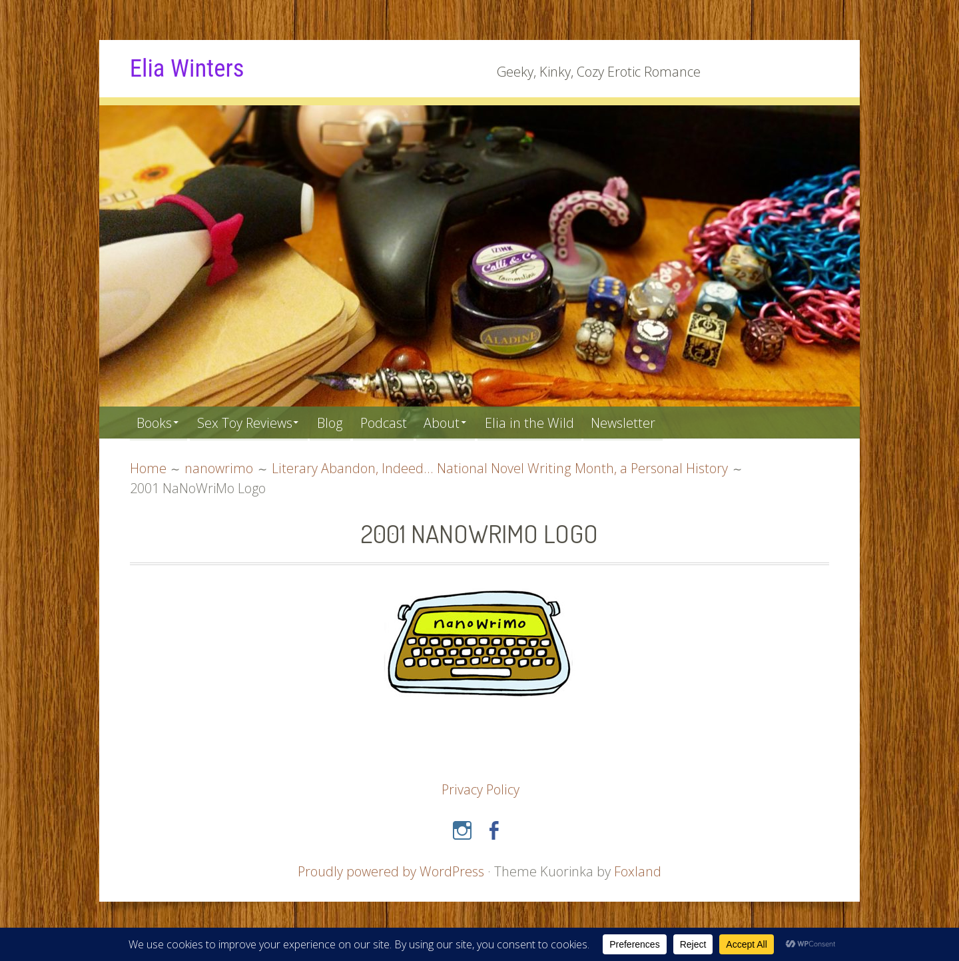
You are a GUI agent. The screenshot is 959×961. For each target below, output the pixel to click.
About (455, 422)
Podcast (394, 422)
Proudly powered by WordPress (391, 871)
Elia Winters (189, 68)
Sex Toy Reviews (249, 422)
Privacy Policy (480, 789)
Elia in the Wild (545, 422)
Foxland (638, 871)
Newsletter (640, 422)
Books (155, 422)
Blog (338, 422)
